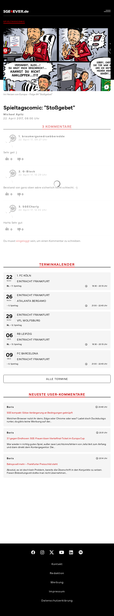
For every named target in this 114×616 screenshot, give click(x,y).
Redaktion (57, 573)
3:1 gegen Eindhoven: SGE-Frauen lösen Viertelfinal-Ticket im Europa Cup (46, 438)
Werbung (57, 582)
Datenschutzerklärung (57, 600)
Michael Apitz (13, 114)
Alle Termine (57, 379)
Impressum (57, 591)
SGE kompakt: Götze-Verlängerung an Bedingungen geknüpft (40, 412)
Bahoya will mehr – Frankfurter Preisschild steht (32, 463)
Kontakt (57, 564)
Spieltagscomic (14, 21)
